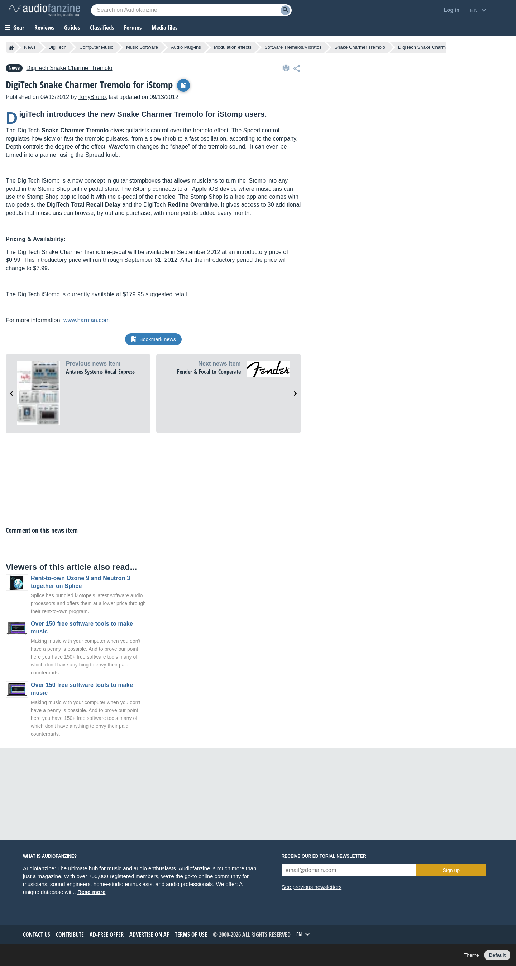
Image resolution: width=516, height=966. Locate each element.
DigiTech (58, 47)
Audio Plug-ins (186, 47)
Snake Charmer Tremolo (359, 47)
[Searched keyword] (191, 10)
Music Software (142, 47)
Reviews (44, 27)
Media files (164, 27)
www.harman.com (86, 320)
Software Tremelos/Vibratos (292, 47)
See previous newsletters (312, 887)
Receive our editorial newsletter (324, 856)
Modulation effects (233, 47)
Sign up (451, 870)
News (30, 47)
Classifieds (102, 27)
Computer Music (96, 47)
